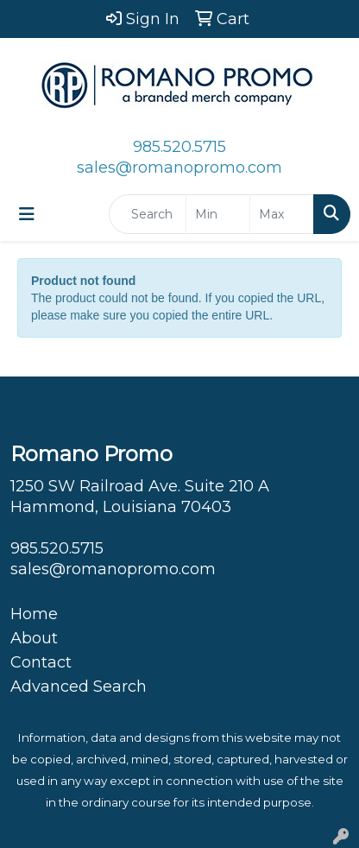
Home (34, 613)
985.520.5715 (179, 146)
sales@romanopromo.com (179, 167)
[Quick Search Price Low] (218, 214)
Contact (41, 662)
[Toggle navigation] (27, 214)
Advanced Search (78, 686)
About (34, 638)
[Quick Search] (147, 214)
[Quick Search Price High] (281, 214)
